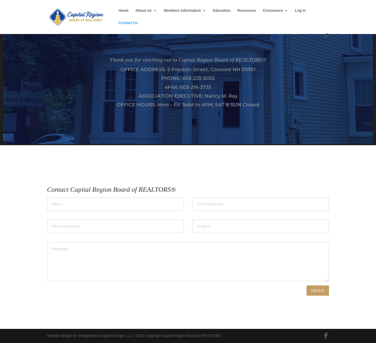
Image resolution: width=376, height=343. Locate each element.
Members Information (182, 11)
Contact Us (128, 23)
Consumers (273, 11)
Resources (246, 11)
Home (124, 11)
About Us (144, 11)
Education (222, 11)
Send (318, 290)
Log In (300, 11)
